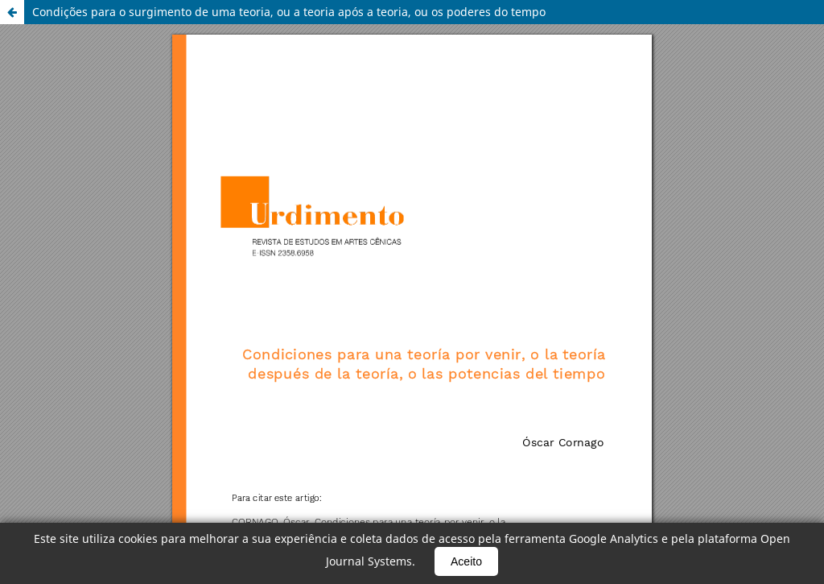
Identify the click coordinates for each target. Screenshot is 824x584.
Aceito (466, 561)
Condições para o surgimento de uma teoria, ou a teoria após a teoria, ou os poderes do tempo (289, 11)
